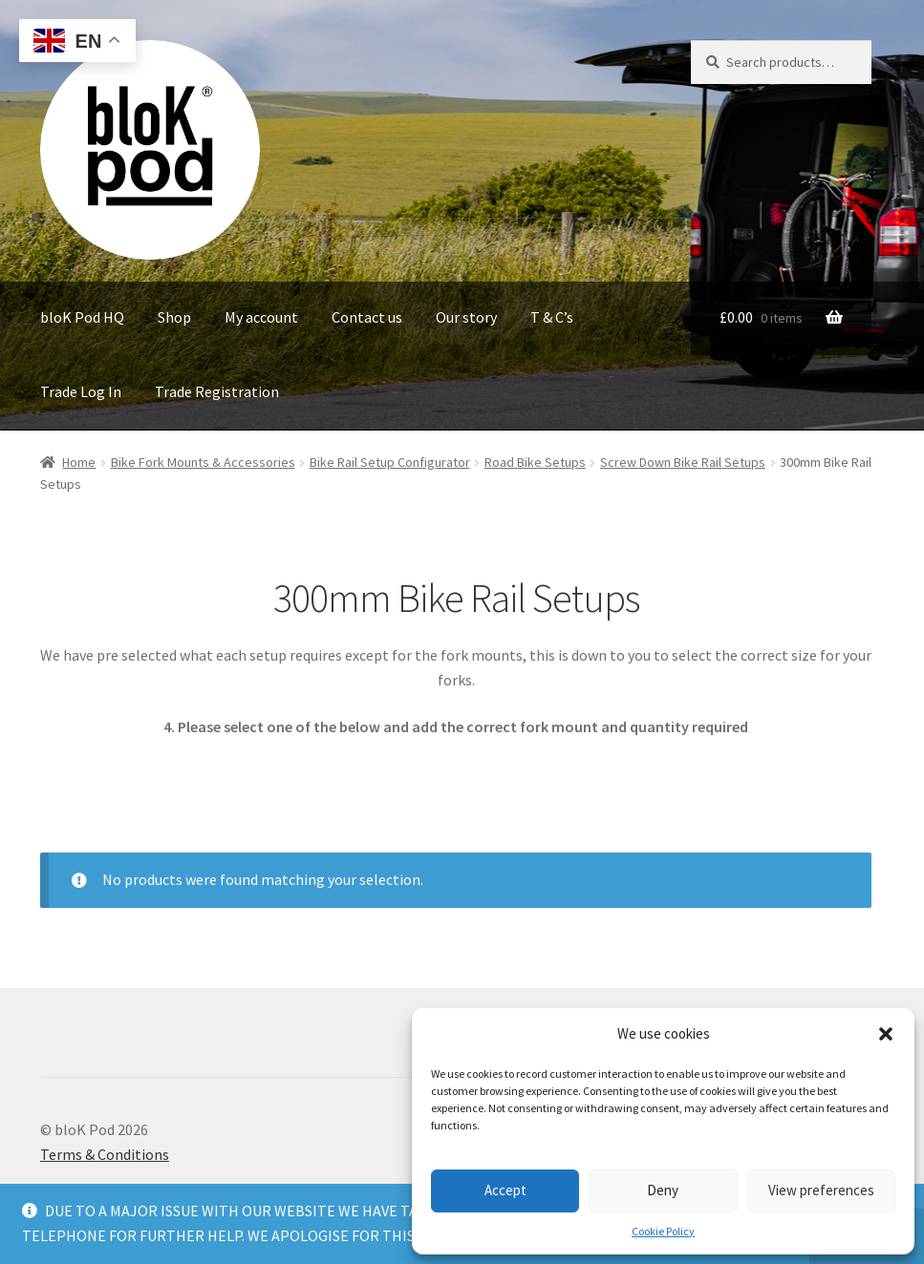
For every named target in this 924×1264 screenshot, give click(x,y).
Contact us (367, 317)
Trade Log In (80, 391)
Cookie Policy (663, 1231)
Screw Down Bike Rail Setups (682, 462)
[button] (885, 1033)
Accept (505, 1190)
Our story (466, 317)
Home (79, 462)
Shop (174, 317)
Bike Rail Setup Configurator (390, 462)
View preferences (821, 1190)
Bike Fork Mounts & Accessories (203, 462)
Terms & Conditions (104, 1154)
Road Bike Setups (535, 462)
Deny (662, 1190)
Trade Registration (217, 391)
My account (261, 317)
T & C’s (551, 317)
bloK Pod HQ (82, 317)
